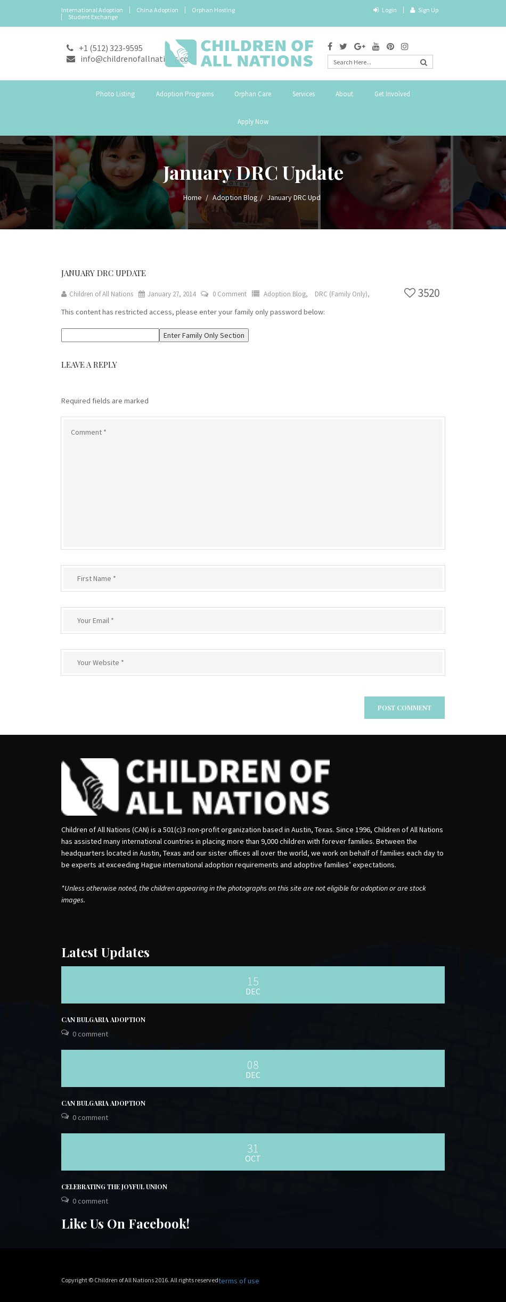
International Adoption (92, 10)
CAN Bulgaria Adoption (103, 1019)
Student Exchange (93, 17)
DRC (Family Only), (342, 293)
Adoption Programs (185, 93)
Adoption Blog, (286, 293)
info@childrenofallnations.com (131, 58)
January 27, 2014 (166, 293)
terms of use (238, 1281)
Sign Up (424, 10)
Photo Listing (115, 93)
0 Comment (230, 293)
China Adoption (157, 10)
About (344, 93)
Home (192, 197)
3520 (421, 292)
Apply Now (253, 121)
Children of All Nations (97, 293)
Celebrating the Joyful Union (114, 1186)
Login (385, 10)
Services (303, 93)
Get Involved (392, 93)
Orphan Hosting (213, 10)
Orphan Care (252, 93)
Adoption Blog (235, 197)
